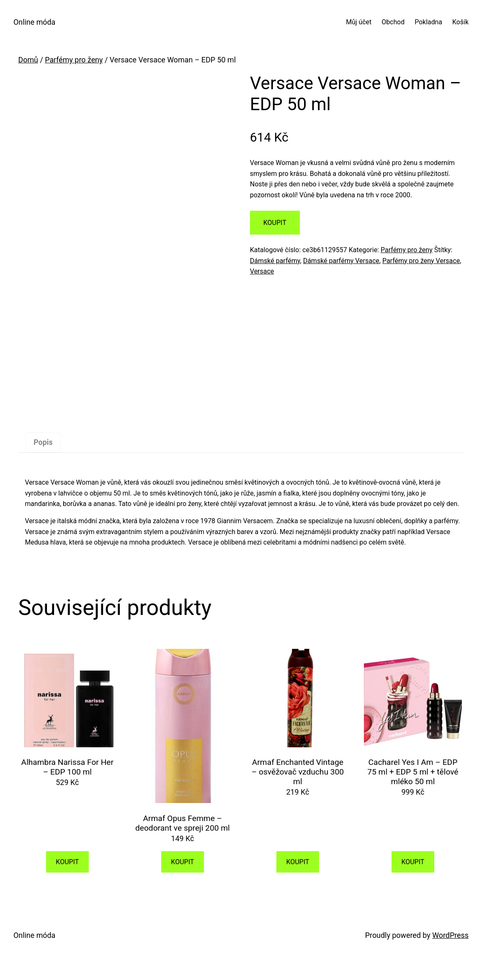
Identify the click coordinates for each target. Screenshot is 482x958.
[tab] (43, 442)
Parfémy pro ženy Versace (421, 261)
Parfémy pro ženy (74, 59)
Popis (43, 442)
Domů (28, 59)
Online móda (34, 22)
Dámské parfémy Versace (341, 261)
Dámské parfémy (275, 261)
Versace (262, 271)
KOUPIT (274, 223)
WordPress (450, 935)
